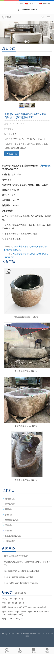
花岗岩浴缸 (10, 498)
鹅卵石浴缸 (46, 165)
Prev (8, 78)
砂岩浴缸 (9, 514)
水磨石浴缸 (10, 541)
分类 (34, 650)
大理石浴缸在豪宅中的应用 (16, 556)
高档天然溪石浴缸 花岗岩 (26, 480)
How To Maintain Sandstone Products (21, 583)
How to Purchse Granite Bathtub (18, 577)
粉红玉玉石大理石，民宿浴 (26, 317)
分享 (7, 650)
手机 (20, 650)
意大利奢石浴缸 (12, 520)
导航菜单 (6, 17)
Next (46, 78)
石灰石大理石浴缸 (13, 536)
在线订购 (11, 154)
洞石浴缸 (9, 509)
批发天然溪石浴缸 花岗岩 (26, 426)
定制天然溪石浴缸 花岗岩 (26, 371)
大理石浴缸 (10, 504)
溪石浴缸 (9, 525)
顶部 (47, 650)
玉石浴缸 (9, 530)
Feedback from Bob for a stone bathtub (21, 571)
